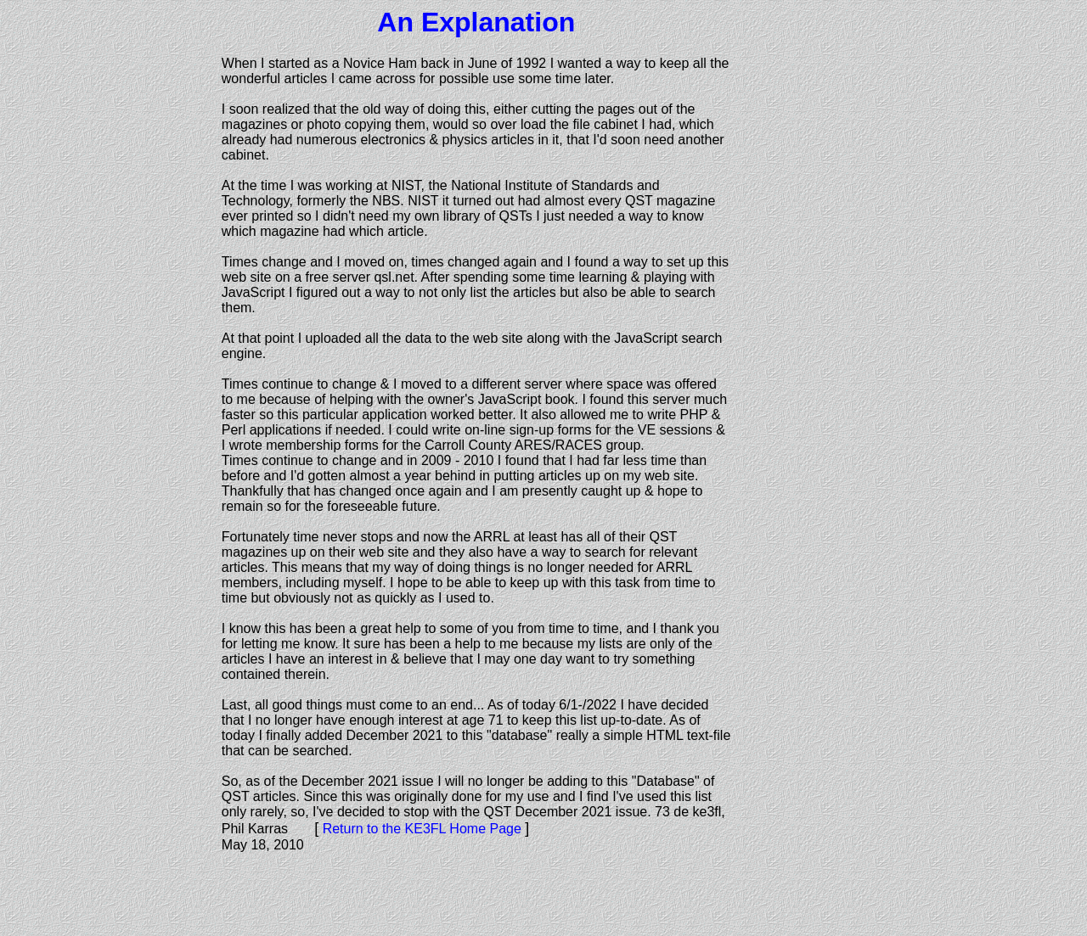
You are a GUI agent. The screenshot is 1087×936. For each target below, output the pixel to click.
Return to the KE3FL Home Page (421, 828)
